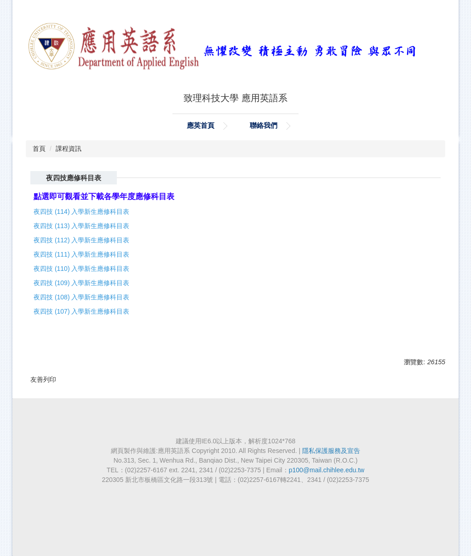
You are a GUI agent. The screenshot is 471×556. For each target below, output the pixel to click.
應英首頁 (200, 125)
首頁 (39, 148)
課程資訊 (68, 148)
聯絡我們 (263, 125)
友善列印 (43, 379)
